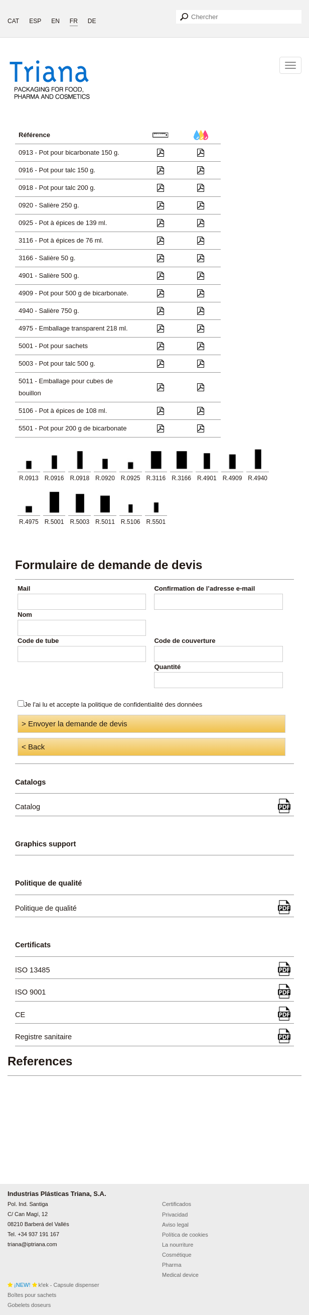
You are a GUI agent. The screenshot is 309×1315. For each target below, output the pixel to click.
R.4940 (257, 478)
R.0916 (54, 478)
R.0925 (130, 478)
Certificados (176, 1204)
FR (74, 21)
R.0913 (29, 478)
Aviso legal (175, 1225)
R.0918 (79, 478)
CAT (13, 21)
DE (92, 21)
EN (55, 21)
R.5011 (105, 521)
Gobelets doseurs (29, 1305)
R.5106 (130, 521)
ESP (35, 21)
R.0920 (105, 478)
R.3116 (156, 478)
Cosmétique (177, 1255)
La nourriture (177, 1245)
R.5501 (156, 521)
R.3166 (181, 478)
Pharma (172, 1265)
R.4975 (29, 521)
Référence (34, 135)
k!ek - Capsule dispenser (53, 1285)
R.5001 (54, 521)
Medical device (180, 1275)
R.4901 (207, 478)
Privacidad (175, 1215)
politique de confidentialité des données (145, 704)
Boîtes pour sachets (32, 1295)
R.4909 (232, 478)
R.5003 (79, 521)
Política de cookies (185, 1235)
